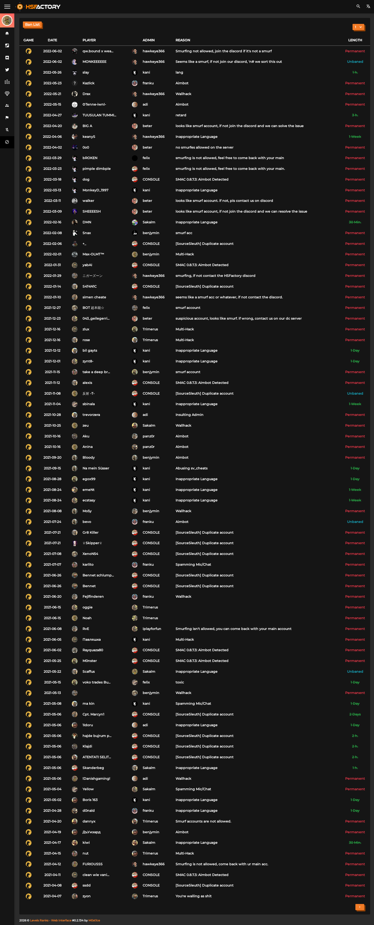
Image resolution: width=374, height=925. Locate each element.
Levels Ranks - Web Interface (50, 920)
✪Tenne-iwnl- (94, 104)
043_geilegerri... (96, 318)
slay (86, 72)
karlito (88, 564)
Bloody (89, 457)
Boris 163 (90, 800)
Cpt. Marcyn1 (93, 714)
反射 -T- (88, 393)
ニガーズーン (93, 276)
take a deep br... (96, 372)
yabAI (87, 265)
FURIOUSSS (93, 864)
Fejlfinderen (93, 596)
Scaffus (89, 671)
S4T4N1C (90, 286)
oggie (88, 607)
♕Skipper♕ (92, 543)
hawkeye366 (154, 51)
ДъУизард (91, 832)
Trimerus (150, 329)
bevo (87, 522)
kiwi (86, 842)
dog (86, 179)
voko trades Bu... (96, 682)
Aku (86, 436)
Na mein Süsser (96, 468)
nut (85, 853)
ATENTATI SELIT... (97, 757)
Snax (87, 233)
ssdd (87, 885)
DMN (87, 222)
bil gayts (90, 350)
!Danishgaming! (96, 778)
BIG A (87, 126)
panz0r (149, 436)
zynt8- (88, 361)
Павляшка (92, 639)
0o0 (86, 147)
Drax (86, 94)
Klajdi (87, 746)
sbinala (89, 404)
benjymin (151, 233)
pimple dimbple (97, 169)
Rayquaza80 (93, 650)
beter (147, 126)
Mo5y (87, 511)
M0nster (90, 661)
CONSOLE (151, 179)
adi (145, 104)
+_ (84, 244)
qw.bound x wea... (98, 51)
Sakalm (149, 222)
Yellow (88, 789)
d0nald (89, 810)
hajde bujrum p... (97, 736)
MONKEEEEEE (94, 61)
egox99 (89, 479)
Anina (88, 447)
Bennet (89, 586)
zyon (87, 896)
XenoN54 (90, 554)
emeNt (88, 490)
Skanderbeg (93, 768)
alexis (87, 383)
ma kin (88, 703)
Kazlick (88, 83)
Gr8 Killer (91, 532)
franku (148, 83)
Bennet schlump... (98, 575)
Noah (87, 618)
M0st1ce (94, 920)
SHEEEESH (92, 211)
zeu (85, 425)
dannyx (89, 821)
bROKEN (90, 158)
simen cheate (94, 297)
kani (146, 72)
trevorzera (91, 415)
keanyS (89, 136)
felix (146, 158)
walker (88, 201)
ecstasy (89, 500)
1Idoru (88, 725)
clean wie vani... (96, 875)
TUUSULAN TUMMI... (99, 115)
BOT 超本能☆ (93, 308)
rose (86, 340)
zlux (86, 329)
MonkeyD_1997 (95, 190)
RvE (86, 629)
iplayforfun (152, 629)
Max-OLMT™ (93, 254)
